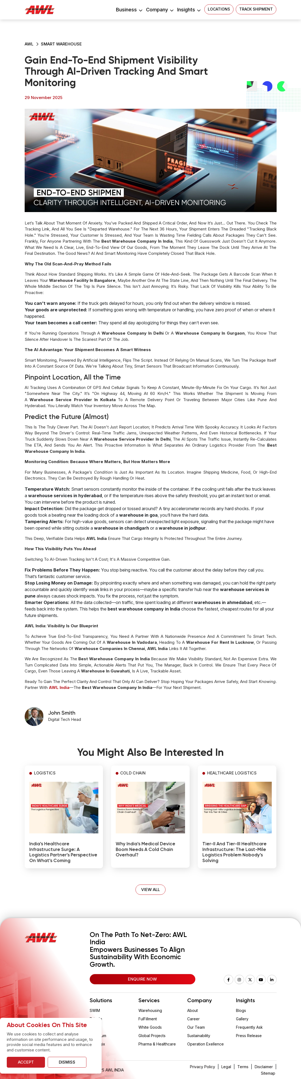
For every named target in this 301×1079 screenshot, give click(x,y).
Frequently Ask (249, 1027)
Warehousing (150, 1010)
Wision (96, 1027)
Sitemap (268, 1073)
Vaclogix (97, 1044)
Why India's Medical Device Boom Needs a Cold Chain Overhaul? (145, 849)
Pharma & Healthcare (157, 1044)
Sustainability (198, 1035)
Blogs (241, 1010)
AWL (29, 44)
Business (129, 9)
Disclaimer (264, 1066)
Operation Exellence (205, 1044)
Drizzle (96, 1019)
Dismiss (67, 1062)
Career (193, 1019)
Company (159, 9)
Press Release (249, 1035)
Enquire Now (142, 979)
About (192, 1010)
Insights (188, 9)
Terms (242, 1066)
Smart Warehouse (61, 44)
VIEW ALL (150, 889)
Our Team (196, 1027)
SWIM (95, 1010)
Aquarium (98, 1035)
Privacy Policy (202, 1066)
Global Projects (152, 1035)
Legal (226, 1066)
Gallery (242, 1019)
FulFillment (147, 1019)
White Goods (150, 1027)
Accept (26, 1062)
